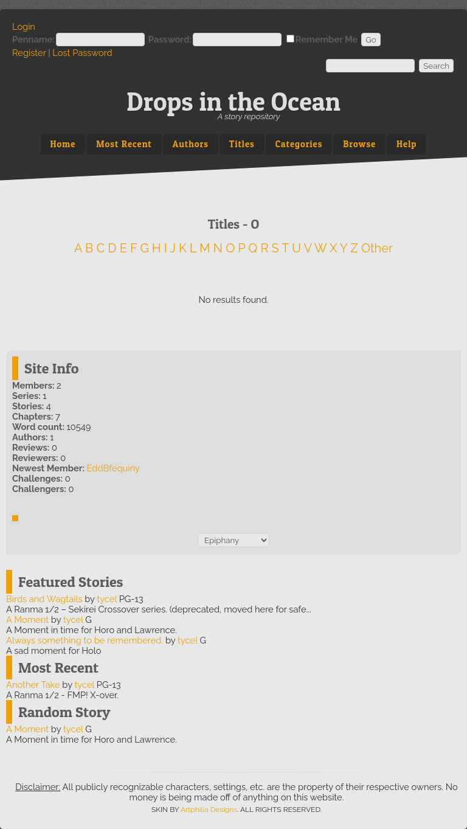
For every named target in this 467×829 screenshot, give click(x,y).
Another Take (33, 684)
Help (406, 144)
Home (63, 144)
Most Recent (124, 144)
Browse (359, 144)
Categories (299, 144)
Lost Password (82, 52)
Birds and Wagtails (44, 599)
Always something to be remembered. (84, 640)
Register (29, 52)
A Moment (27, 619)
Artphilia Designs (209, 809)
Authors (191, 144)
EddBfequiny (113, 468)
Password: (170, 39)
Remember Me (327, 39)
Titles (242, 144)
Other (377, 248)
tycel (107, 599)
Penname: (33, 39)
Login (23, 26)
